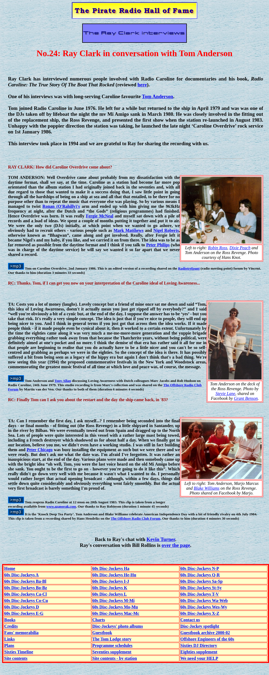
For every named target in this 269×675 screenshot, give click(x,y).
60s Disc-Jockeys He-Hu (114, 575)
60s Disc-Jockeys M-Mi (113, 600)
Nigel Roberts (166, 230)
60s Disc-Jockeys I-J (110, 581)
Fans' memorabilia (21, 632)
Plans (9, 645)
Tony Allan (62, 381)
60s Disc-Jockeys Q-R (200, 575)
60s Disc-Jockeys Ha (110, 568)
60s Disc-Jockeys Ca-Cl (25, 594)
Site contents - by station (114, 658)
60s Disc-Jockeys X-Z (199, 613)
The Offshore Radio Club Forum (135, 518)
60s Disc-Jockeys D (21, 607)
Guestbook (102, 632)
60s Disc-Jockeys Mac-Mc (115, 613)
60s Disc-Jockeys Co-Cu (26, 600)
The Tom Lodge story (111, 639)
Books (9, 620)
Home (9, 568)
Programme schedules (112, 645)
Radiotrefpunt (189, 268)
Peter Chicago (40, 449)
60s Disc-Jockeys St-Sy (201, 587)
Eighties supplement (198, 652)
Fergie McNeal (99, 216)
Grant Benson (246, 398)
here (142, 84)
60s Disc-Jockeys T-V (199, 594)
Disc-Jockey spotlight (199, 626)
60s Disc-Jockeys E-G (23, 613)
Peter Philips (158, 245)
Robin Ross (217, 248)
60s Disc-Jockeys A (21, 575)
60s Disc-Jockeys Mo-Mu (115, 607)
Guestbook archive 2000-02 (205, 632)
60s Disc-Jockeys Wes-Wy (203, 607)
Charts (98, 620)
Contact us (190, 620)
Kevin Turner (161, 539)
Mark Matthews (128, 230)
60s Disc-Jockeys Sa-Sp (201, 581)
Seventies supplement (111, 652)
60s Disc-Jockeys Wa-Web (204, 600)
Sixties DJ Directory (198, 645)
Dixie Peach (240, 248)
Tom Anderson (157, 96)
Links (9, 639)
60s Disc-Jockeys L (109, 594)
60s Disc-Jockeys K (109, 587)
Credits (11, 626)
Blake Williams (206, 488)
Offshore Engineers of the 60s (207, 639)
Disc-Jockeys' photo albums (117, 626)
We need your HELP (199, 658)
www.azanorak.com (61, 506)
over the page (176, 545)
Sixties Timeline (18, 652)
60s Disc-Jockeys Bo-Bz (25, 587)
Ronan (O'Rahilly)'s (61, 206)
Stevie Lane (225, 393)
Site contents (15, 658)
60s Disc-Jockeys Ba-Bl (25, 581)
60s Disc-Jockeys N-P (199, 568)
